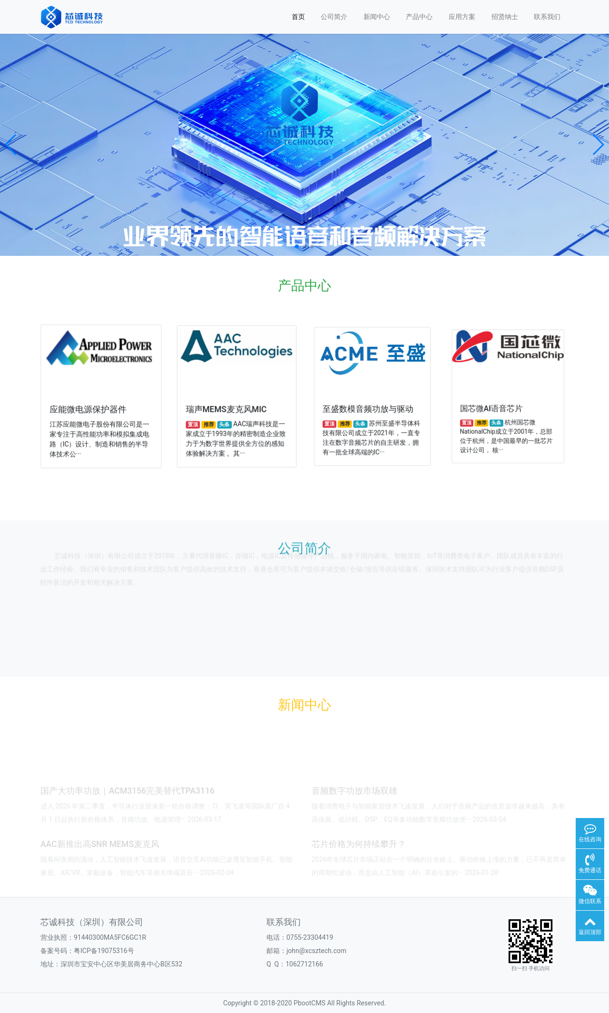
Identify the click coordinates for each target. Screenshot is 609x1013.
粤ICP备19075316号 (104, 951)
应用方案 (462, 16)
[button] (11, 144)
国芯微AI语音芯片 (498, 404)
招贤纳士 (504, 16)
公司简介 (334, 16)
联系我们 (547, 16)
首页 (298, 16)
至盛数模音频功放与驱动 (369, 405)
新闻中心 (376, 16)
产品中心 (419, 16)
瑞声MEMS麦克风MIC (228, 406)
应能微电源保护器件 (89, 407)
